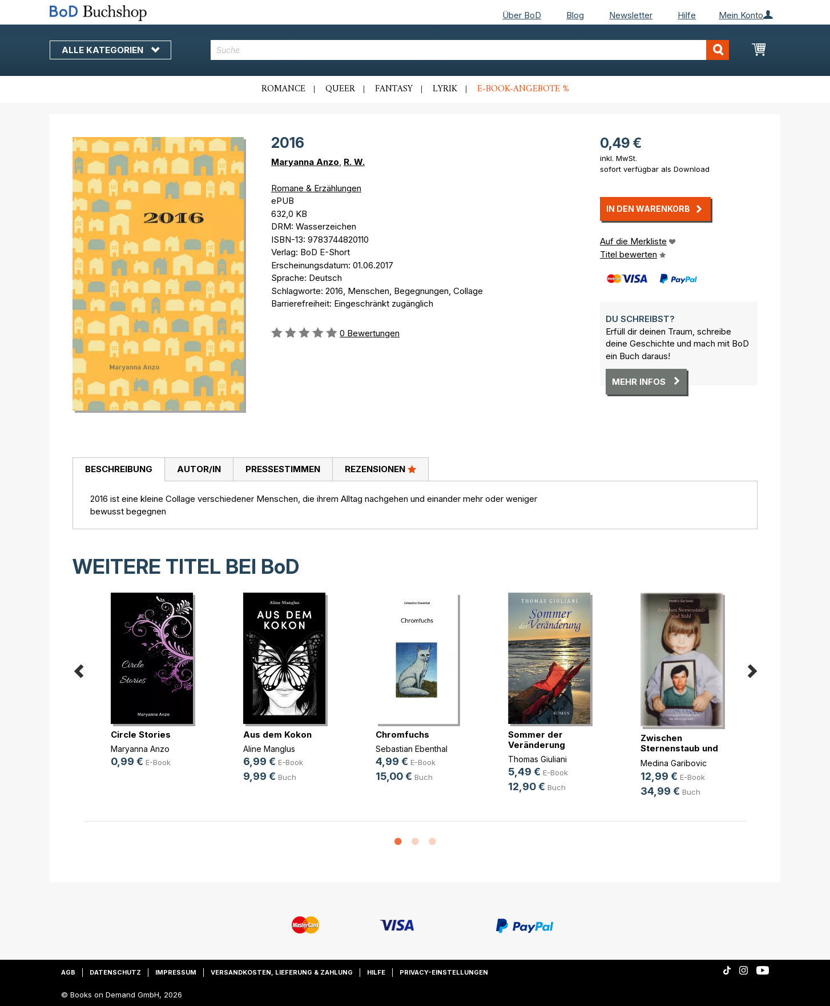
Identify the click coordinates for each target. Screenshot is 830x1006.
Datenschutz (115, 972)
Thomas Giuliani (537, 759)
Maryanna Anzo (305, 161)
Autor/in (199, 469)
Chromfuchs (402, 734)
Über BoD (521, 15)
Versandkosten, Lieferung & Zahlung (282, 972)
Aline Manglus (269, 749)
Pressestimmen (282, 469)
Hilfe (687, 15)
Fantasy (394, 89)
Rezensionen (380, 468)
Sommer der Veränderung (536, 739)
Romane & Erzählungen (316, 188)
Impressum (175, 972)
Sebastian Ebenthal (412, 749)
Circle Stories (141, 734)
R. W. (354, 161)
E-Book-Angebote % (523, 89)
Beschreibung (118, 469)
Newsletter (630, 15)
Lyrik (445, 89)
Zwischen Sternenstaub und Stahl (679, 748)
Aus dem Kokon (277, 734)
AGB (68, 972)
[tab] (118, 469)
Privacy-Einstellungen (444, 972)
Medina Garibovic (673, 763)
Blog (575, 15)
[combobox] (470, 50)
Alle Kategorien (110, 50)
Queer (340, 89)
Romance (283, 89)
